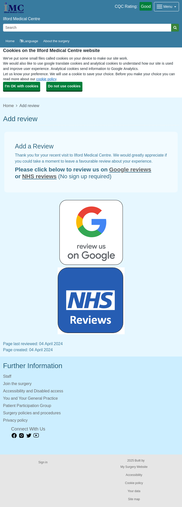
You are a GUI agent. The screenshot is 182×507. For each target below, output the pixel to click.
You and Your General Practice (30, 398)
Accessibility (134, 474)
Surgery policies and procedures (32, 413)
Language (29, 41)
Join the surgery (17, 384)
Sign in (43, 462)
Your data (134, 491)
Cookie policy (134, 483)
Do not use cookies (64, 86)
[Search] (87, 28)
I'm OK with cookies (21, 86)
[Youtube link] (36, 436)
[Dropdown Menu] (166, 6)
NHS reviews (39, 176)
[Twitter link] (29, 436)
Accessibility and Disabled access (33, 391)
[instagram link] (21, 436)
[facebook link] (14, 436)
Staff (7, 376)
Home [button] (10, 41)
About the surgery (56, 41)
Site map (134, 499)
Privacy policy (15, 420)
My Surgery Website (133, 466)
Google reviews (130, 169)
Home (8, 106)
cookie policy (46, 79)
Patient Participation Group (27, 405)
